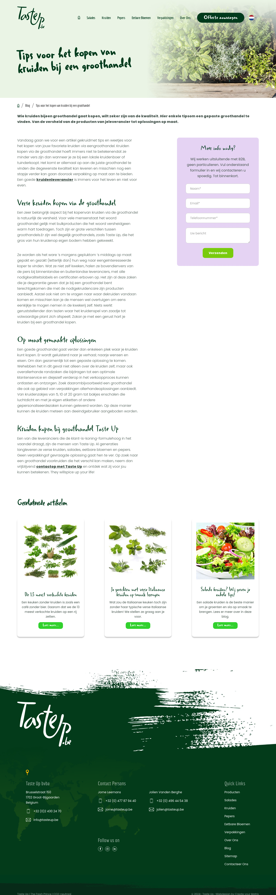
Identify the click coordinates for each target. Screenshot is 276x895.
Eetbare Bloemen (141, 18)
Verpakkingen (165, 18)
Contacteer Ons (236, 864)
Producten (232, 792)
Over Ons (185, 18)
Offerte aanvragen (221, 17)
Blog (27, 105)
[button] (253, 18)
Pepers (121, 18)
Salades (91, 18)
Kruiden (106, 18)
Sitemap (230, 856)
